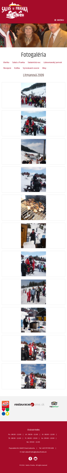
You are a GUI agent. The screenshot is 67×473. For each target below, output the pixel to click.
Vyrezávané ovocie (31, 68)
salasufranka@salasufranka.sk (36, 452)
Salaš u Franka (18, 62)
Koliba (17, 68)
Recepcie (7, 68)
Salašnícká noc (34, 62)
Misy (44, 68)
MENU (59, 20)
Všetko (6, 62)
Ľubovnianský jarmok (53, 62)
